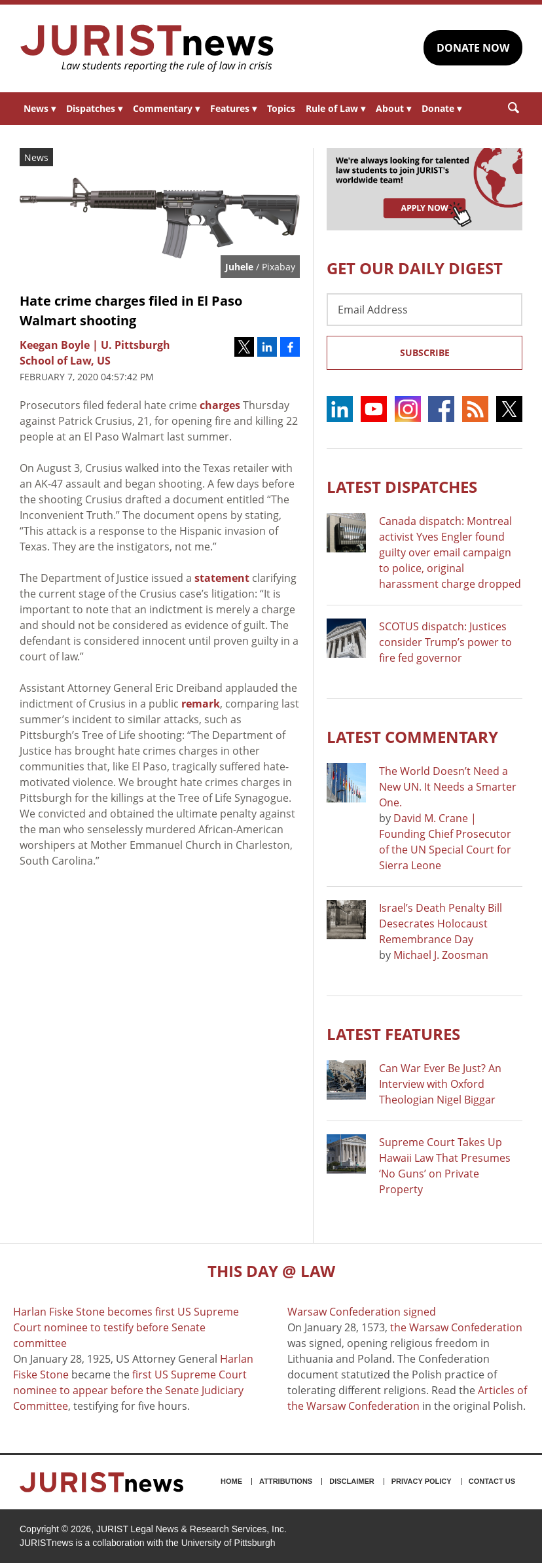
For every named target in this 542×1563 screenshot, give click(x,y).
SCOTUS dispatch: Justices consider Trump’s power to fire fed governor (445, 642)
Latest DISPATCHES (402, 486)
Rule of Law (335, 108)
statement (221, 578)
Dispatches (94, 108)
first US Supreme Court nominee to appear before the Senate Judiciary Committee (130, 1390)
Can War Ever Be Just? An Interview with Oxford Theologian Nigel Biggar (440, 1084)
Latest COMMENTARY (412, 736)
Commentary (166, 108)
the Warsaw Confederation (456, 1327)
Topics (281, 108)
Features (233, 108)
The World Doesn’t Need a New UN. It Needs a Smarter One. (447, 787)
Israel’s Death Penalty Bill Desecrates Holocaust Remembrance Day (440, 923)
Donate (441, 108)
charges (220, 405)
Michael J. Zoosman (440, 955)
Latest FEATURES (393, 1034)
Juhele (239, 266)
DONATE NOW (473, 48)
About (393, 108)
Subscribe (425, 352)
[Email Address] (424, 309)
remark (200, 703)
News (40, 108)
